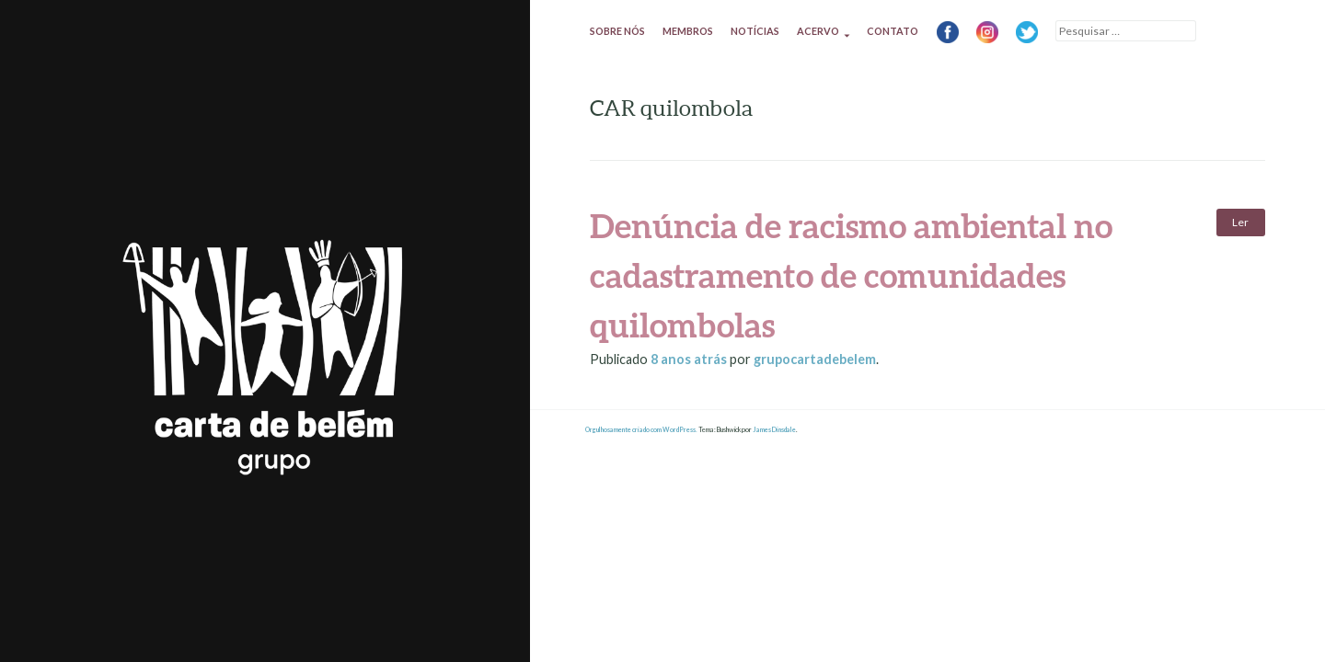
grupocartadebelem (815, 359)
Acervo (818, 31)
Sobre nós (617, 31)
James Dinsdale (774, 430)
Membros (687, 31)
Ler (1240, 222)
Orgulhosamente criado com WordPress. (641, 430)
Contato (892, 31)
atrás (690, 359)
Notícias (755, 31)
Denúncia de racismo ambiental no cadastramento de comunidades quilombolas (851, 275)
